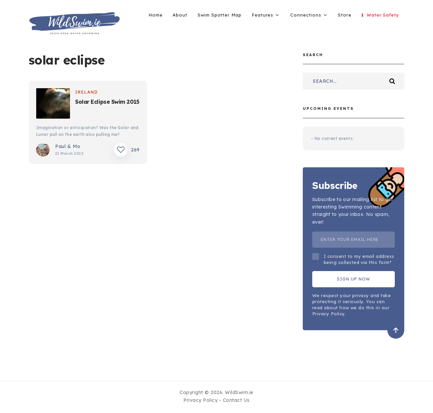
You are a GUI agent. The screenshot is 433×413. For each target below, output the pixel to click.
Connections (305, 15)
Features (262, 15)
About (180, 15)
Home (156, 15)
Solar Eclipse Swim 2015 (107, 101)
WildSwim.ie (239, 392)
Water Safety (380, 15)
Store (344, 15)
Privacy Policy (200, 400)
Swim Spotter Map (220, 15)
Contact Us (236, 400)
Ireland (86, 92)
